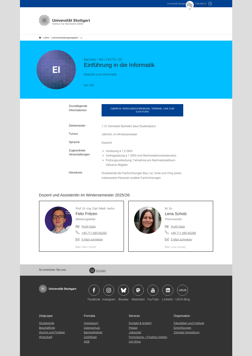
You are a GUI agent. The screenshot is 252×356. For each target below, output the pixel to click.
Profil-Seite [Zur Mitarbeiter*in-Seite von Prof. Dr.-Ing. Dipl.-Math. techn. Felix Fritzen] (89, 224)
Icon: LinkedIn (167, 287)
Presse (133, 325)
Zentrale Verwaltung (186, 330)
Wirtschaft (45, 334)
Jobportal (135, 330)
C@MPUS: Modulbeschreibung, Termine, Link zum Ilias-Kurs (142, 108)
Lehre (44, 36)
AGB (86, 339)
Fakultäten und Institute (189, 320)
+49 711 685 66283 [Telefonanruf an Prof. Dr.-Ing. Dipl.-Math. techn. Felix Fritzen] (94, 230)
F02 (200, 3)
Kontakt (97, 268)
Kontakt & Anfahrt (140, 320)
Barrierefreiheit (93, 330)
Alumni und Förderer (52, 330)
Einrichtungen (182, 325)
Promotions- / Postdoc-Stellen (148, 334)
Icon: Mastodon (138, 287)
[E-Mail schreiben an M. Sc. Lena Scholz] (178, 237)
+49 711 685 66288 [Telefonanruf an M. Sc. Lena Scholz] (183, 230)
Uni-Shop (135, 339)
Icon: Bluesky (123, 287)
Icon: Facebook (94, 287)
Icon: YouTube (152, 287)
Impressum (91, 320)
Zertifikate (90, 334)
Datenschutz (92, 325)
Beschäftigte (47, 325)
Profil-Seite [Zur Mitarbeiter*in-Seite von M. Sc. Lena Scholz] (178, 224)
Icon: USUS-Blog (182, 287)
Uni (177, 3)
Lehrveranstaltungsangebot (63, 36)
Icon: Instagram (108, 287)
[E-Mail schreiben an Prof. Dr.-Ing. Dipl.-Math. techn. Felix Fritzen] (89, 237)
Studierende (46, 320)
